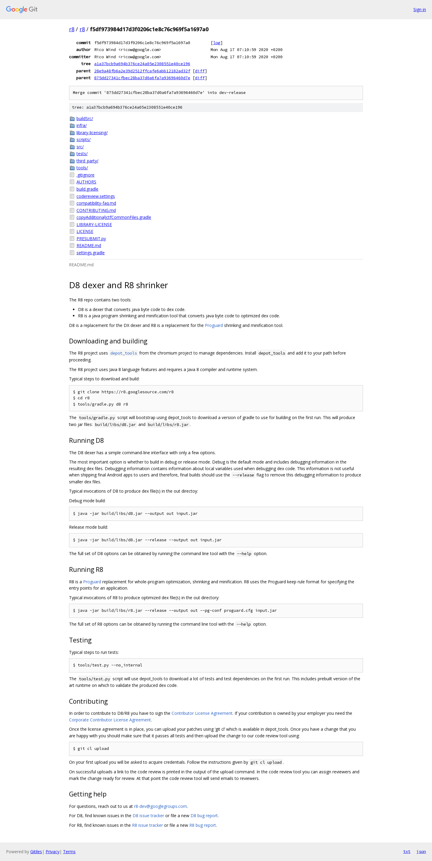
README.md (88, 245)
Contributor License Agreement (202, 713)
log (216, 42)
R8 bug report (202, 825)
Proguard (214, 325)
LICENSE (84, 231)
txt (406, 851)
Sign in (419, 9)
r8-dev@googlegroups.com (160, 806)
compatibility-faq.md (96, 203)
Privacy (52, 851)
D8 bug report (204, 815)
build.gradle (87, 189)
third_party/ (87, 161)
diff (200, 71)
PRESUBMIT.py (91, 238)
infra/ (81, 125)
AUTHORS (86, 182)
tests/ (82, 153)
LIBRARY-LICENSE (94, 224)
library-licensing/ (92, 132)
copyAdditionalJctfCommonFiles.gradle (113, 217)
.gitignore (85, 175)
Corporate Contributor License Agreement (110, 720)
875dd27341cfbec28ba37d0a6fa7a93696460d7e (142, 77)
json (421, 851)
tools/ (82, 168)
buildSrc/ (84, 118)
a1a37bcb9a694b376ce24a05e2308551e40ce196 (142, 63)
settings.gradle (90, 252)
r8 (71, 29)
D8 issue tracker (148, 815)
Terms (69, 851)
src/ (80, 147)
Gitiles (36, 851)
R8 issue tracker (147, 825)
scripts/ (83, 139)
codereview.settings (95, 196)
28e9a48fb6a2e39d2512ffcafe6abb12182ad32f (142, 71)
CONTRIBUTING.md (96, 210)
